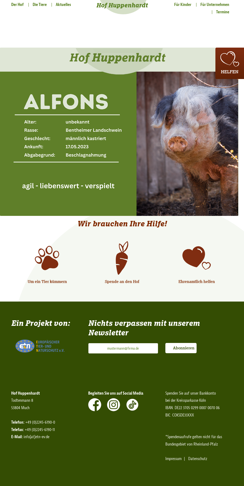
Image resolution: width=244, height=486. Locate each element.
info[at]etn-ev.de (36, 437)
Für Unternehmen (214, 4)
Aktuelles (63, 4)
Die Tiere (40, 4)
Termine (222, 12)
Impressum (173, 458)
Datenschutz (197, 458)
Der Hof (17, 4)
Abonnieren (183, 348)
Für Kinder (182, 4)
